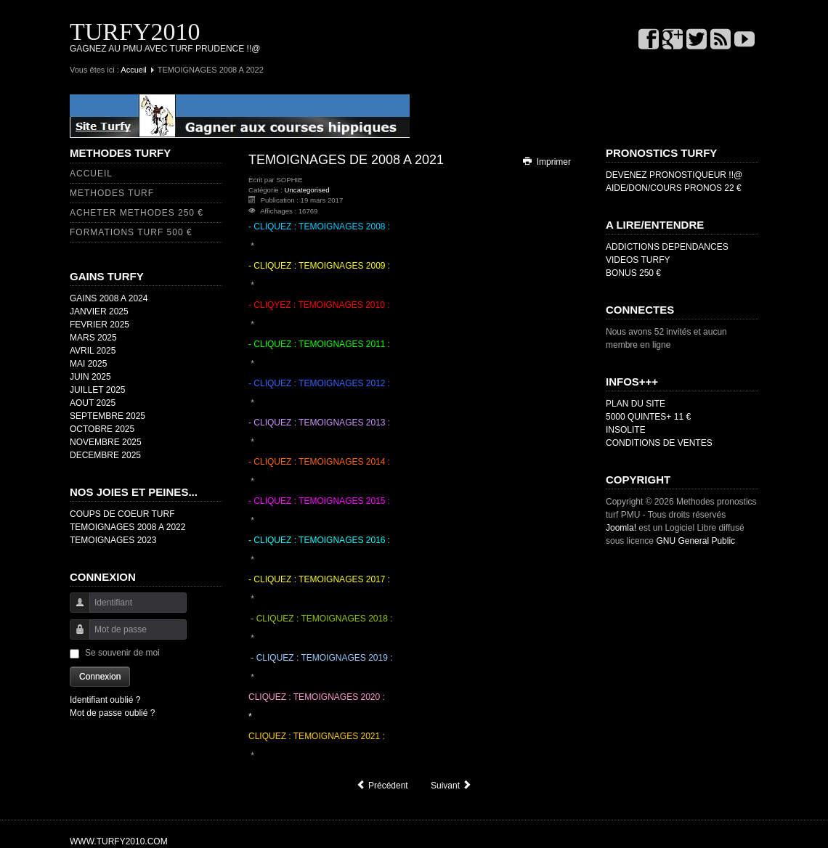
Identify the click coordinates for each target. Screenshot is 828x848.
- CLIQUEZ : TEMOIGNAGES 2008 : (319, 226)
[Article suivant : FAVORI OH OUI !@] (451, 785)
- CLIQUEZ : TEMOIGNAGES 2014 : (319, 462)
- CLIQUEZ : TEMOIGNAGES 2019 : (320, 658)
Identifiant (74, 609)
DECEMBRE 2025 (105, 455)
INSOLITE (626, 430)
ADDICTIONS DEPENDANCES (667, 247)
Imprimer (546, 162)
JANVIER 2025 (99, 311)
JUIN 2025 (90, 377)
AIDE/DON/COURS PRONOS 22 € (674, 188)
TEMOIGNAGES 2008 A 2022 (127, 527)
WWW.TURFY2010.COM (119, 841)
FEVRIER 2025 (99, 324)
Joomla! (621, 528)
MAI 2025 (88, 364)
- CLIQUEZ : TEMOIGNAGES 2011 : (319, 344)
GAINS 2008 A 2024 (108, 298)
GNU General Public (695, 541)
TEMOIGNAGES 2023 (113, 540)
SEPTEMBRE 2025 (107, 416)
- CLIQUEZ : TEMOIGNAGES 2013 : (319, 422)
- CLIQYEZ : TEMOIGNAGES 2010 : (319, 305)
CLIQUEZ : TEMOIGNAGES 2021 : (316, 736)
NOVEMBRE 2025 (106, 442)
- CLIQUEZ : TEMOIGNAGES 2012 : (319, 383)
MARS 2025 (93, 338)
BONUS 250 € (633, 273)
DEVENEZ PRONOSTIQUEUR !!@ (674, 175)
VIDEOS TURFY (638, 260)
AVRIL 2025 (92, 351)
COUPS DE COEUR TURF (122, 514)
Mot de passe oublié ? (112, 713)
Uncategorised (307, 190)
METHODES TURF (112, 193)
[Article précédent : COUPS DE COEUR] (382, 785)
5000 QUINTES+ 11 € (648, 417)
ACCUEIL (91, 173)
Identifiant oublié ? (105, 700)
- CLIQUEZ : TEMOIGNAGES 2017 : (319, 579)
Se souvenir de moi (122, 653)
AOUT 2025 (92, 403)
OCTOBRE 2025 (102, 429)
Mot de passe (74, 636)
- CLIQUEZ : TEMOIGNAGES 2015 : (319, 501)
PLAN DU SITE (635, 404)
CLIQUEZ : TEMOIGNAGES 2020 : (316, 697)
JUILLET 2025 (98, 390)
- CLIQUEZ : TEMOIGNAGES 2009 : (319, 266)
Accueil (133, 69)
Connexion (100, 677)
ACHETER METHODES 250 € (136, 213)
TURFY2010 (135, 31)
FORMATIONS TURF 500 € (131, 232)
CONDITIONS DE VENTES (659, 443)
